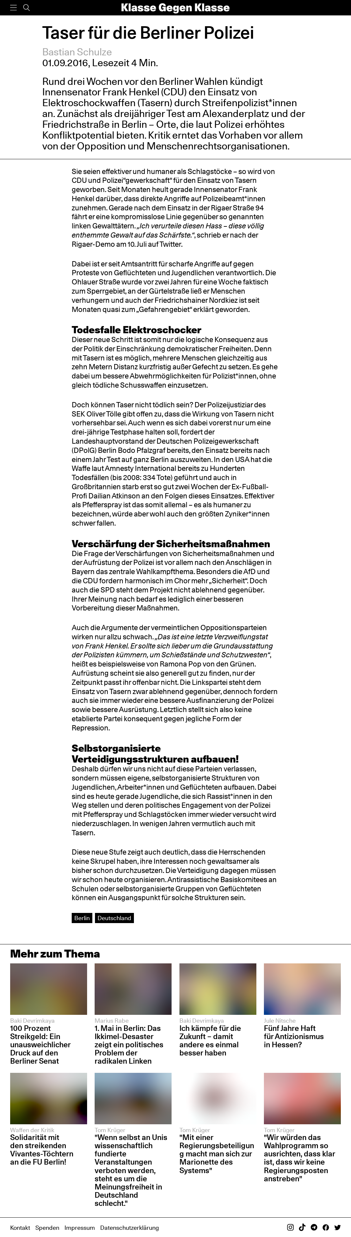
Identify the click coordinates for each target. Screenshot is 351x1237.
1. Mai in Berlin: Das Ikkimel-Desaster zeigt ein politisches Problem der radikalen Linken (129, 1044)
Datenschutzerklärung (129, 1227)
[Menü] (13, 7)
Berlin (82, 917)
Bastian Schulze (77, 52)
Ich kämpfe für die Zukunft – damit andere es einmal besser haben (210, 1040)
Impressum (80, 1227)
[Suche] (26, 7)
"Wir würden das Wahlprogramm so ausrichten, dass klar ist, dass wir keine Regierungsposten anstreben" (299, 1158)
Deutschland (114, 917)
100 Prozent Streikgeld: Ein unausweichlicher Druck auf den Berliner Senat (40, 1044)
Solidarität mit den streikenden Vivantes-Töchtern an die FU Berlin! (41, 1149)
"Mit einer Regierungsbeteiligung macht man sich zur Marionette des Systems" (216, 1153)
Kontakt (20, 1227)
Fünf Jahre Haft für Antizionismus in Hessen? (294, 1036)
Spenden (47, 1227)
